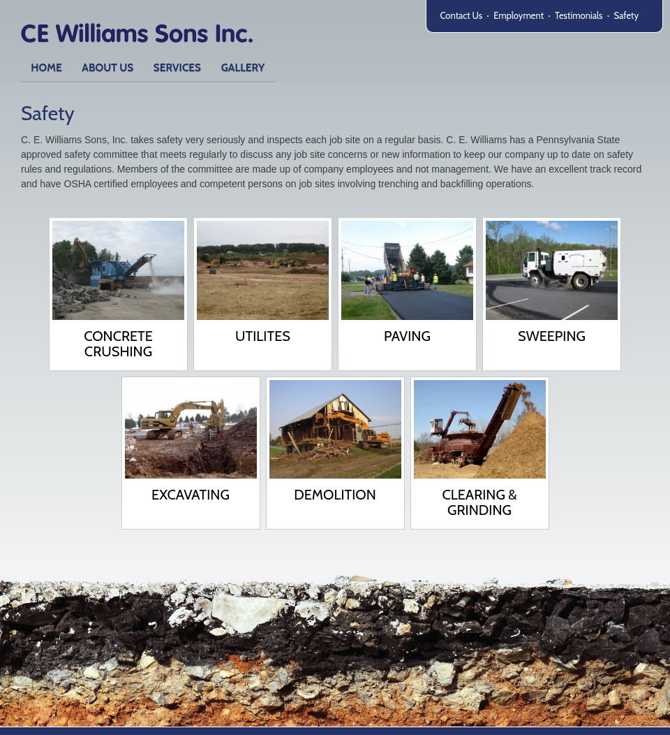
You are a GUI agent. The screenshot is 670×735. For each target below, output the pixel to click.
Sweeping (552, 336)
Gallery (243, 67)
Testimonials (578, 15)
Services (177, 67)
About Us (107, 67)
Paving (407, 336)
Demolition (335, 494)
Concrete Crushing (118, 343)
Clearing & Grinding (479, 502)
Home (46, 67)
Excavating (190, 494)
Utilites (262, 336)
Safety (626, 15)
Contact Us (461, 15)
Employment (518, 15)
